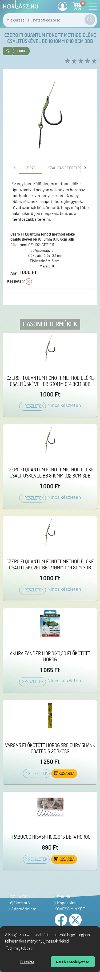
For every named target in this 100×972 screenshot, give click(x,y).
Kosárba (64, 773)
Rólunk (62, 896)
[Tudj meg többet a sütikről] (71, 942)
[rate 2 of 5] (73, 61)
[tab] (30, 167)
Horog (22, 51)
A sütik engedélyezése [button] (72, 961)
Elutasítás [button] (27, 961)
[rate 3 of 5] (80, 61)
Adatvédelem (22, 908)
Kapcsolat (65, 902)
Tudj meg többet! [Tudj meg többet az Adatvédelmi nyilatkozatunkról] (19, 948)
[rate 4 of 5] (86, 61)
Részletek (32, 406)
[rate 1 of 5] (66, 61)
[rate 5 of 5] (93, 61)
